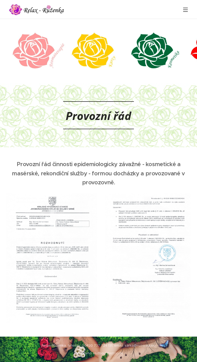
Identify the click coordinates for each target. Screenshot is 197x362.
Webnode (115, 353)
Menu (185, 9)
